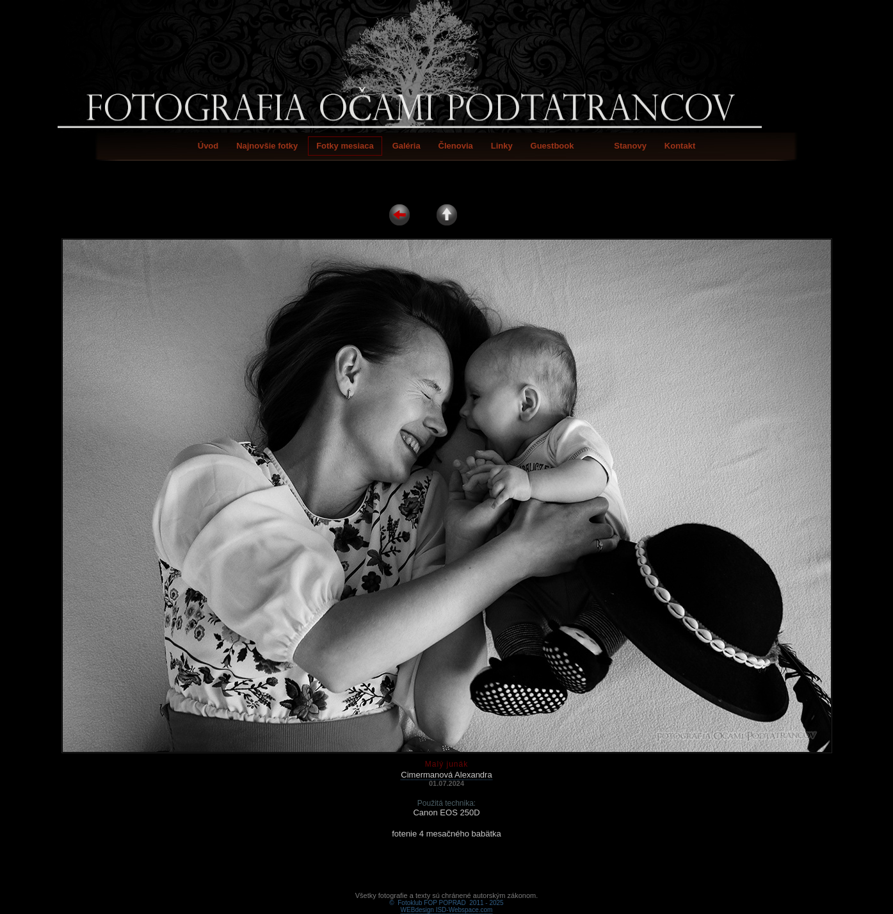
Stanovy (630, 146)
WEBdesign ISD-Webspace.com (447, 895)
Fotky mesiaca (345, 146)
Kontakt (679, 146)
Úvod (208, 146)
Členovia (455, 146)
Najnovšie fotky (267, 146)
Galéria (406, 146)
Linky (502, 146)
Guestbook (552, 146)
